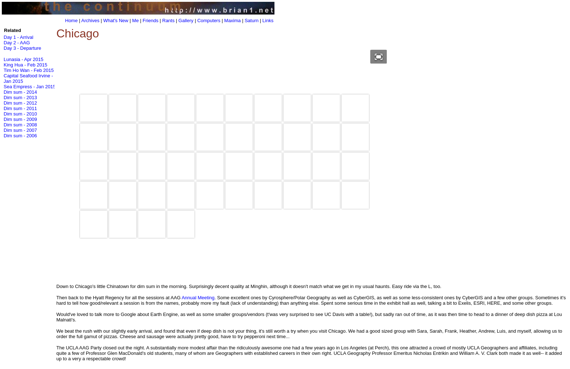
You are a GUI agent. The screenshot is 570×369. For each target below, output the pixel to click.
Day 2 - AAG (17, 42)
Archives (90, 20)
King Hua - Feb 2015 (25, 65)
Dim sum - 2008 (20, 124)
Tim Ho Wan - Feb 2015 (29, 70)
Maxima (232, 20)
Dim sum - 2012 (20, 103)
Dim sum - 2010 (20, 114)
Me (135, 20)
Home (71, 20)
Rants (168, 20)
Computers (209, 20)
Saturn (251, 20)
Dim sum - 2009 (20, 119)
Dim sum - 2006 (20, 135)
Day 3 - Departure (22, 48)
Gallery (185, 20)
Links (267, 20)
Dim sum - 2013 (20, 97)
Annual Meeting (198, 297)
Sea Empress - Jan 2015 (30, 86)
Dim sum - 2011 (20, 108)
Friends (150, 20)
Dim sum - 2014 (20, 92)
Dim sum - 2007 (20, 130)
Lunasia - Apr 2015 (23, 59)
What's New (115, 20)
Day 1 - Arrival (18, 37)
